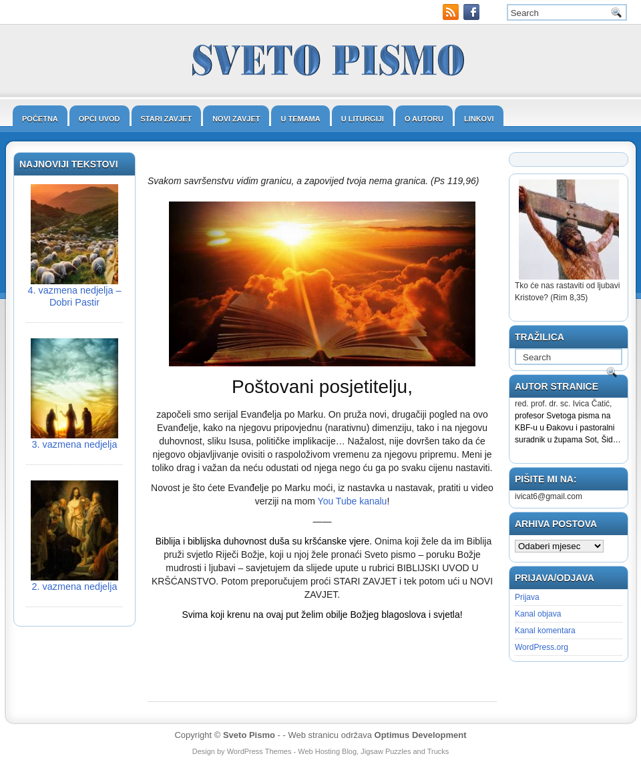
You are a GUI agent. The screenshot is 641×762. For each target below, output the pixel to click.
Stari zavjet (166, 119)
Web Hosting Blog (327, 751)
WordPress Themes (259, 751)
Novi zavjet (236, 119)
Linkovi (479, 119)
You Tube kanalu (352, 501)
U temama (300, 119)
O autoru (424, 119)
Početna (40, 119)
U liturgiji (362, 119)
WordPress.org (541, 647)
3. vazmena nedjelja (75, 444)
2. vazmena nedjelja (75, 586)
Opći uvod (99, 119)
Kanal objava (538, 614)
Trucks (438, 751)
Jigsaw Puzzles (386, 751)
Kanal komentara (545, 630)
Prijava (527, 597)
